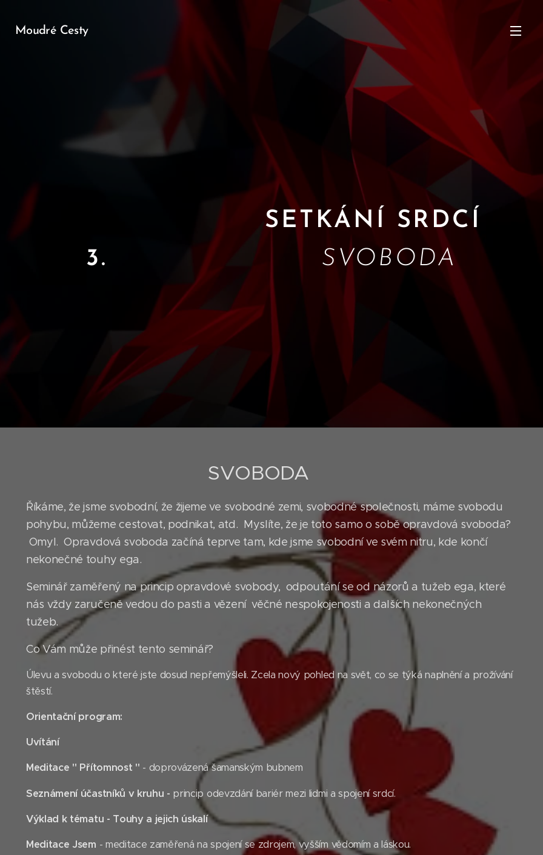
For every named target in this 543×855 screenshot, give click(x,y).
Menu (515, 30)
